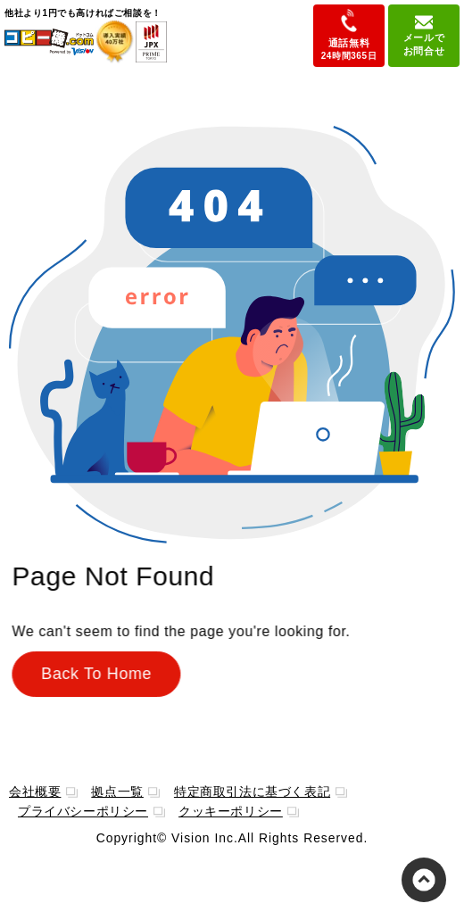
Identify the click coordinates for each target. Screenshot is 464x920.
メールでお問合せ (423, 34)
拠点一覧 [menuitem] (117, 791)
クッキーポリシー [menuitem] (230, 811)
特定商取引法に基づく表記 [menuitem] (252, 791)
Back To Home (111, 674)
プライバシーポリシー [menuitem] (83, 811)
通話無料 (349, 35)
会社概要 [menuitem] (35, 791)
